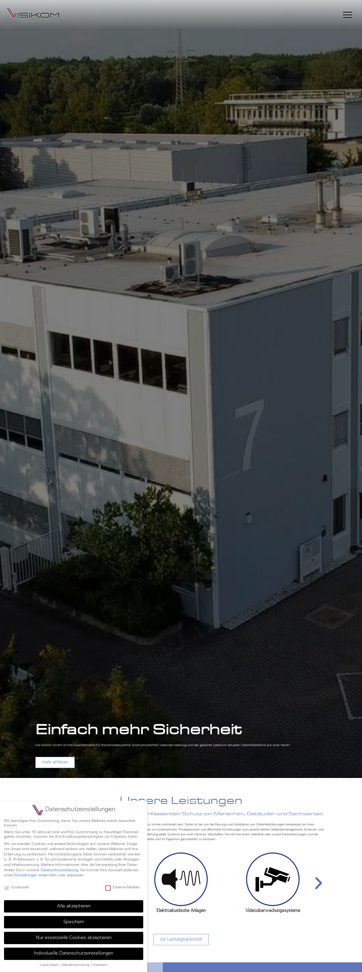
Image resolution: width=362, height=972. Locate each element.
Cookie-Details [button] (49, 965)
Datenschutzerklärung (59, 870)
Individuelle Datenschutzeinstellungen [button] (73, 953)
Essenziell (16, 887)
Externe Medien (122, 887)
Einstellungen (25, 875)
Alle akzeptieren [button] (73, 906)
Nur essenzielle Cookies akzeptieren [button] (74, 938)
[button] (348, 15)
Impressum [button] (100, 965)
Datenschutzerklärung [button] (75, 965)
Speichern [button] (73, 922)
